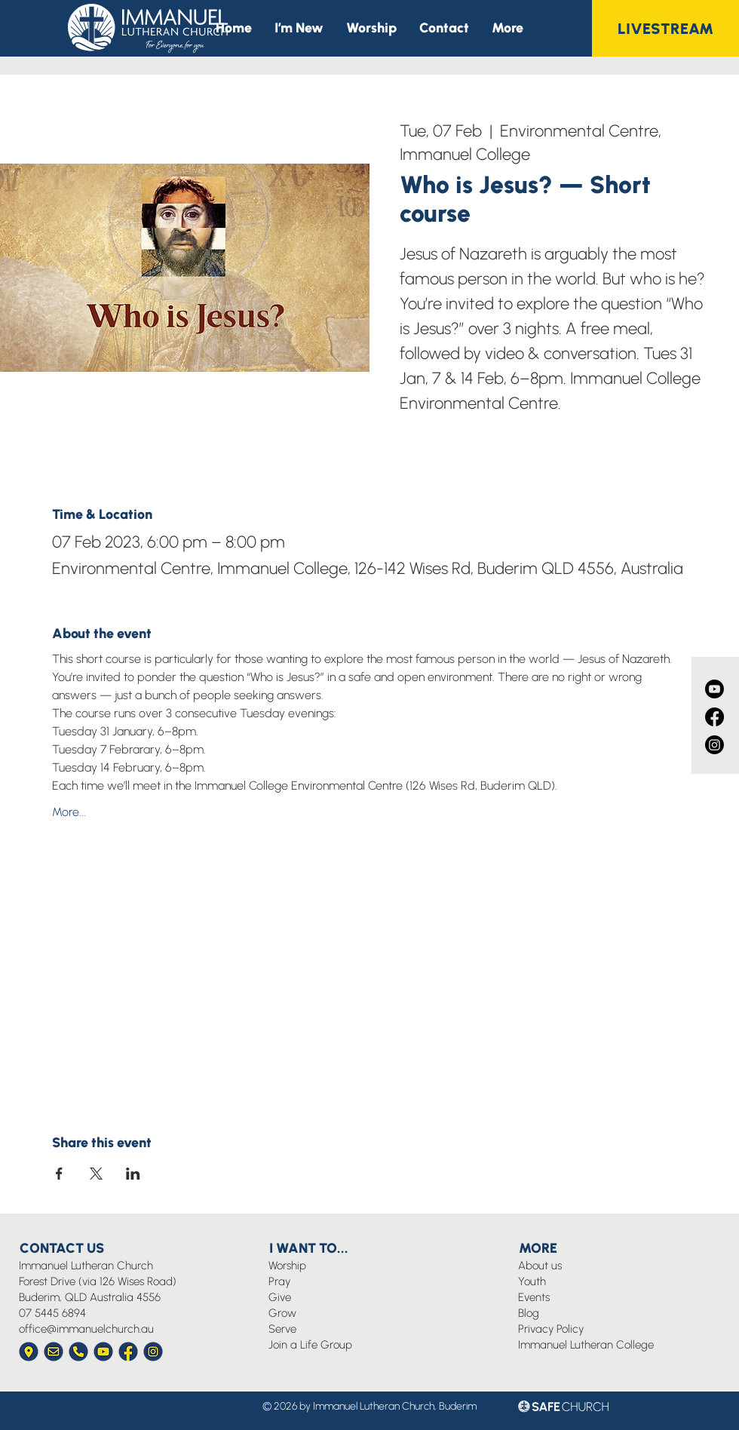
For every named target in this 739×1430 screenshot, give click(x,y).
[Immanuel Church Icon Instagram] (153, 1351)
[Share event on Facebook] (59, 1174)
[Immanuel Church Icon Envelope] (53, 1351)
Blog (528, 1313)
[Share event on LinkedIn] (133, 1174)
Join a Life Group (310, 1345)
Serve (282, 1329)
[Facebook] (714, 716)
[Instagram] (714, 744)
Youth (532, 1281)
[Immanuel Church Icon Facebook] (128, 1351)
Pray (279, 1281)
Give (279, 1297)
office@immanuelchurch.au (86, 1329)
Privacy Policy (551, 1329)
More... (69, 812)
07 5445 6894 (52, 1313)
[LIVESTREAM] (665, 28)
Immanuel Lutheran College (586, 1345)
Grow (282, 1313)
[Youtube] (714, 689)
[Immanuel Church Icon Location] (28, 1351)
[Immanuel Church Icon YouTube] (103, 1351)
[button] (507, 28)
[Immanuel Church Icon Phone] (78, 1351)
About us (540, 1265)
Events (534, 1297)
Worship (287, 1265)
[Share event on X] (96, 1174)
